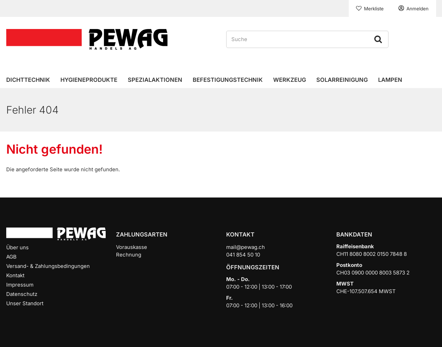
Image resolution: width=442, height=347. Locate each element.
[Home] (86, 39)
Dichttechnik (28, 79)
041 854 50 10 (243, 254)
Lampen (390, 79)
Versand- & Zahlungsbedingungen (48, 266)
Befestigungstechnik (228, 79)
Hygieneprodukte (88, 79)
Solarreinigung (342, 79)
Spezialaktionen (155, 79)
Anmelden (417, 8)
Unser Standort (25, 303)
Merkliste (374, 8)
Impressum (19, 284)
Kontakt (15, 275)
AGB (11, 256)
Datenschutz (21, 294)
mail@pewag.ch (245, 247)
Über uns (17, 247)
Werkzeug (289, 79)
